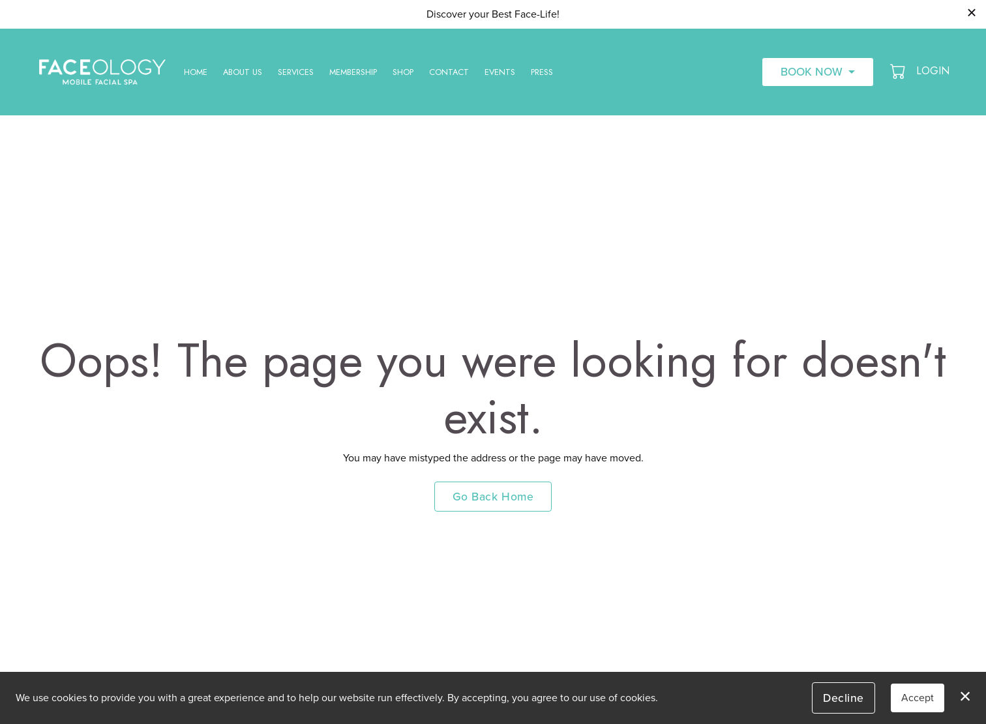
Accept (917, 697)
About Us (242, 72)
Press (542, 72)
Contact (449, 72)
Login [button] (932, 70)
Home (195, 72)
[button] (899, 71)
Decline (843, 697)
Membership (353, 72)
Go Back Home (493, 496)
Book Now (812, 71)
